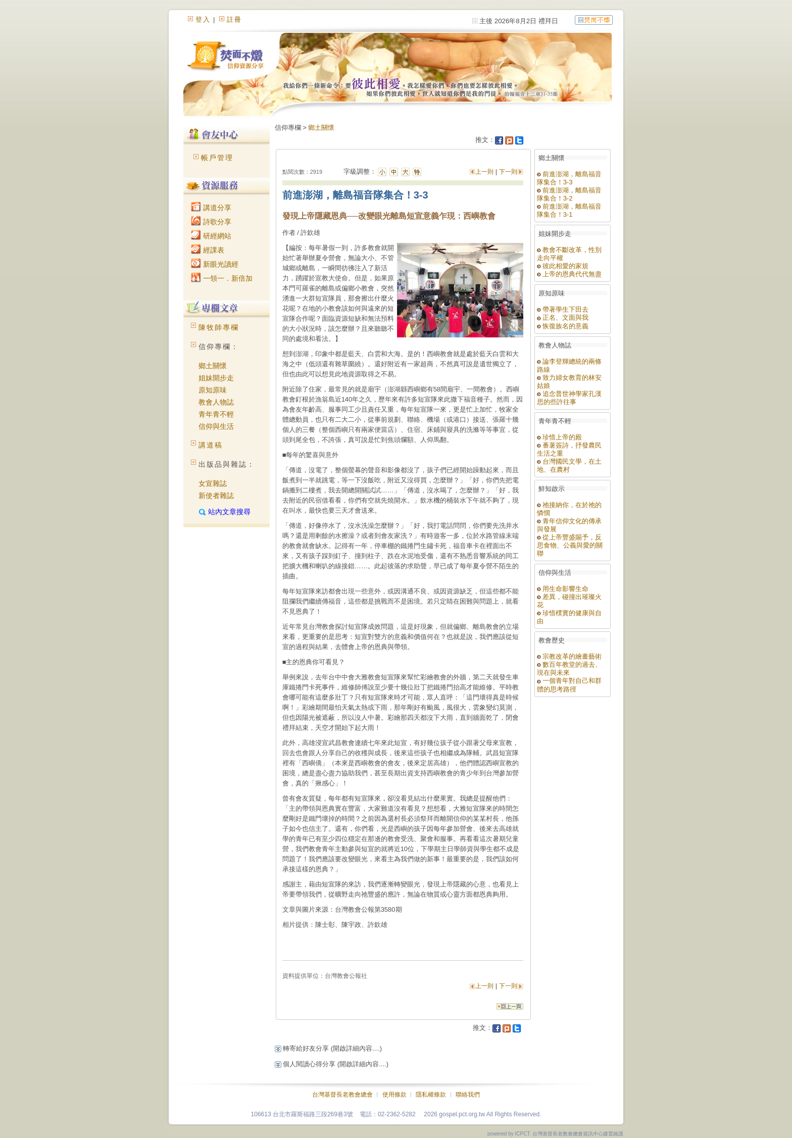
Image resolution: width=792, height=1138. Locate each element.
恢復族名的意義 (563, 326)
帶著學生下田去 (563, 309)
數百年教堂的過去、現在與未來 (569, 668)
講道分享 (211, 208)
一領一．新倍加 (222, 278)
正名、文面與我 (563, 317)
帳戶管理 (217, 158)
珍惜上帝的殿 (559, 437)
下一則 (508, 171)
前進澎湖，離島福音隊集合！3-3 (569, 178)
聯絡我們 (468, 1094)
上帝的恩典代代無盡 (569, 274)
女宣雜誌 (213, 483)
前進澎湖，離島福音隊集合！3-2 (569, 194)
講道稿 (211, 445)
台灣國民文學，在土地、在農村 (569, 465)
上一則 (485, 171)
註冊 (234, 19)
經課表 (207, 250)
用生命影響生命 (563, 588)
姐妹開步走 (216, 378)
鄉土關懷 (213, 366)
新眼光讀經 (214, 264)
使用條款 (394, 1094)
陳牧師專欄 (219, 327)
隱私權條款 (431, 1094)
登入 (203, 19)
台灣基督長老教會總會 (342, 1094)
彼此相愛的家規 (563, 266)
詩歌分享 (211, 222)
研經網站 (211, 236)
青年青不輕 (216, 414)
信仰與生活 (216, 426)
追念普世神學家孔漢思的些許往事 (569, 398)
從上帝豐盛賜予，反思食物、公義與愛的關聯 (570, 545)
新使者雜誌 (216, 495)
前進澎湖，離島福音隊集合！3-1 (569, 210)
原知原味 (213, 390)
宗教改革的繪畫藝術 (569, 656)
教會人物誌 (216, 402)
